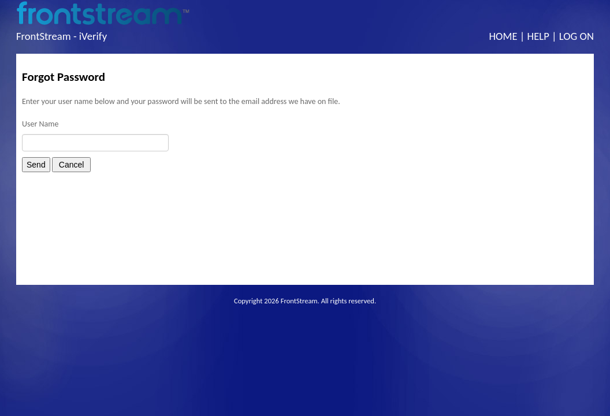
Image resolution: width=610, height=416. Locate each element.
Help (538, 36)
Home (503, 36)
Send (36, 164)
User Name (40, 124)
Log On (576, 36)
